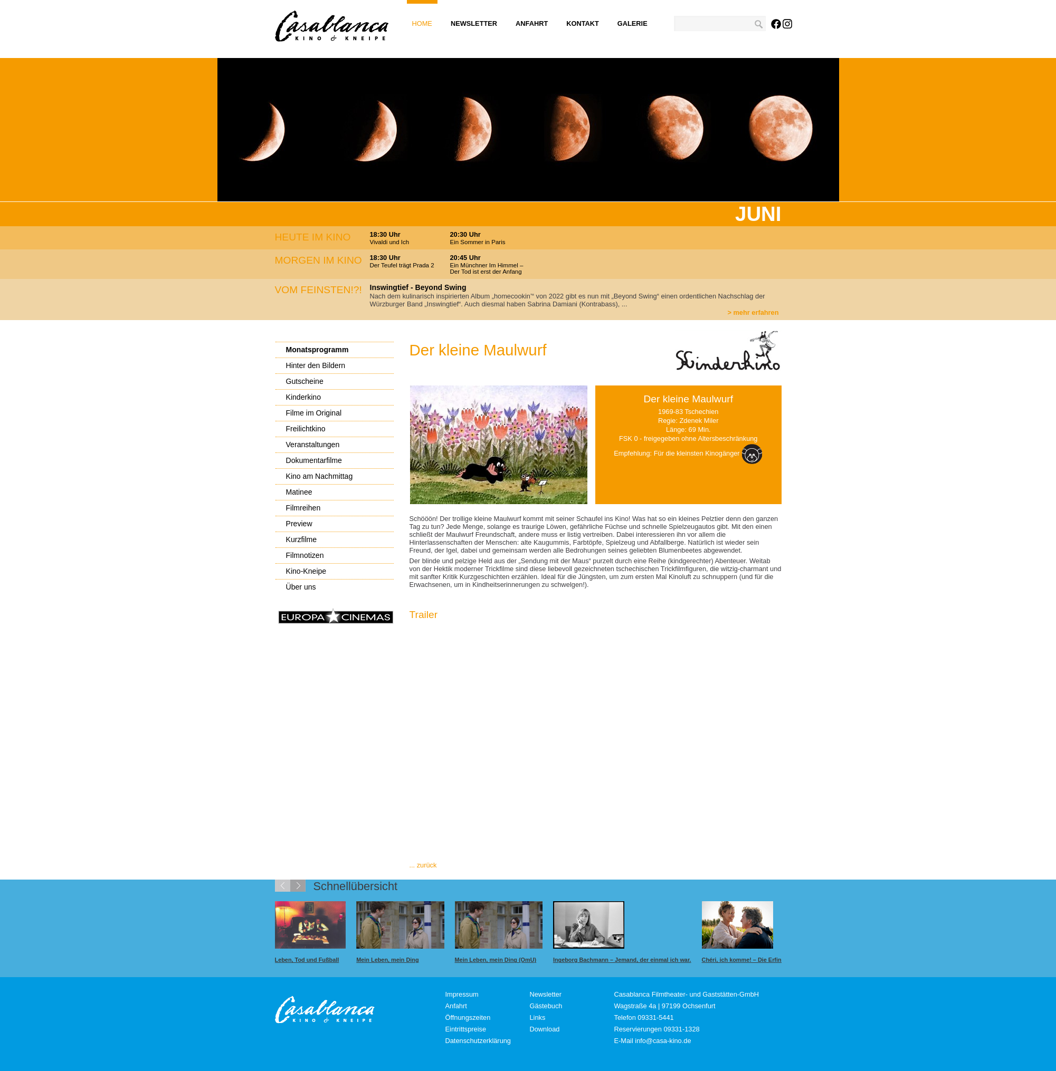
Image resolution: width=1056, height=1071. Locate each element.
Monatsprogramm (317, 349)
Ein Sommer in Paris (478, 242)
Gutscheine (305, 381)
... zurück (423, 865)
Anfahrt (532, 23)
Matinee (299, 492)
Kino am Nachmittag (319, 476)
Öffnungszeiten (468, 1017)
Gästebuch (546, 1006)
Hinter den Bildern (316, 365)
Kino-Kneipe (306, 571)
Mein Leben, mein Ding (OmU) (496, 960)
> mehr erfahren (752, 312)
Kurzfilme (301, 539)
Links (538, 1017)
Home (422, 23)
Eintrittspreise (466, 1029)
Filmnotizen (305, 555)
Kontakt (582, 23)
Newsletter (474, 23)
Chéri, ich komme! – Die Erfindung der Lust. (762, 960)
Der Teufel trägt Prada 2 (402, 265)
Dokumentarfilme (314, 460)
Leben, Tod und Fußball (307, 960)
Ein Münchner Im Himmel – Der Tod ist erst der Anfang (487, 268)
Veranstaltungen (313, 444)
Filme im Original (314, 413)
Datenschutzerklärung (478, 1041)
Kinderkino (303, 397)
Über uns (301, 587)
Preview (299, 523)
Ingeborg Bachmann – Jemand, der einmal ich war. (622, 960)
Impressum (462, 994)
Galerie (632, 23)
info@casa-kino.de (663, 1041)
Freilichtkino (306, 428)
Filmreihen (303, 508)
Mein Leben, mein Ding (387, 960)
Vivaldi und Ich (390, 242)
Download (545, 1029)
